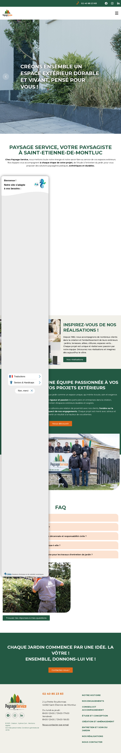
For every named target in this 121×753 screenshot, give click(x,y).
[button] (5, 76)
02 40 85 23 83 (89, 3)
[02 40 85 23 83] (77, 3)
